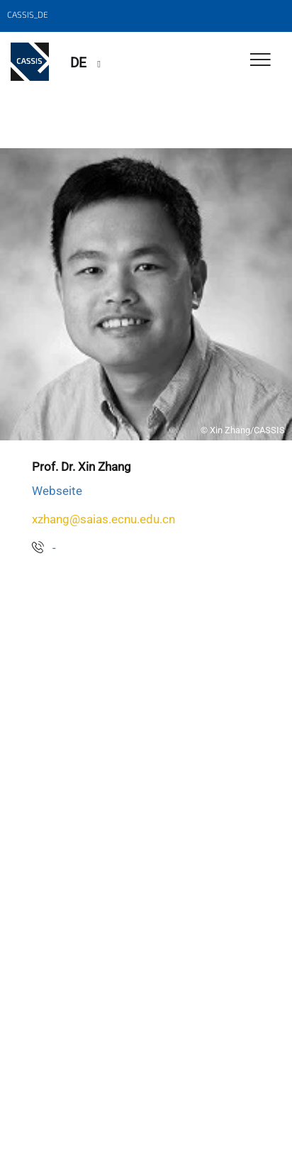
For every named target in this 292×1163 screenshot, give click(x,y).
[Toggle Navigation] (260, 60)
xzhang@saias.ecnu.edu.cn (103, 519)
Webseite (57, 491)
